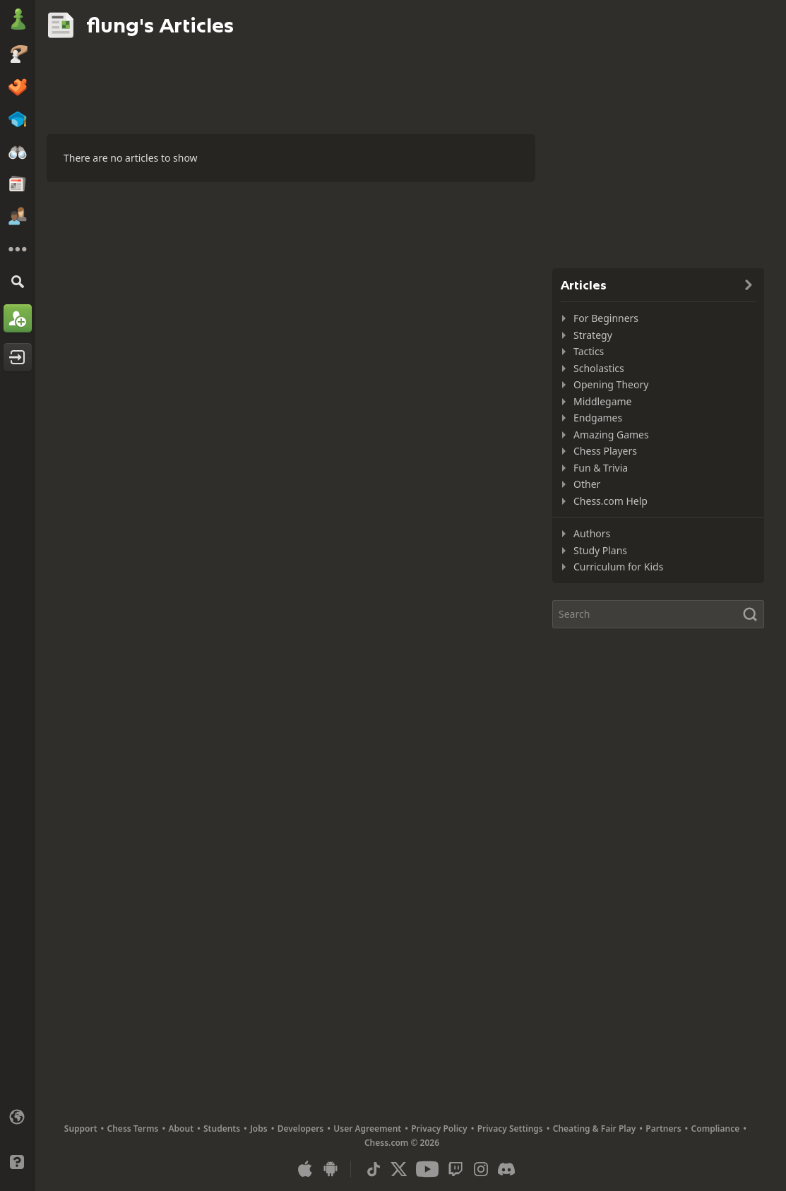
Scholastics (598, 368)
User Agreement (367, 1129)
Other (586, 484)
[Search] (17, 281)
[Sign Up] (18, 318)
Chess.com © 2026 (401, 1143)
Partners (663, 1129)
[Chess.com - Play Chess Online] (17, 20)
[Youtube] (427, 1169)
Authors (591, 533)
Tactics (588, 351)
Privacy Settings (510, 1129)
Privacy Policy (439, 1129)
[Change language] (17, 1117)
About (181, 1129)
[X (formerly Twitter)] (399, 1169)
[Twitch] (455, 1169)
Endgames (597, 417)
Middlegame (602, 401)
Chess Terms (133, 1129)
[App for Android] (330, 1169)
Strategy (592, 335)
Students (221, 1129)
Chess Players (605, 450)
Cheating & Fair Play (594, 1129)
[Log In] (18, 357)
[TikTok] (373, 1169)
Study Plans (600, 550)
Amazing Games (611, 434)
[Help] (17, 1162)
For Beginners (605, 318)
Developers (301, 1129)
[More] (17, 249)
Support (80, 1129)
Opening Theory (610, 384)
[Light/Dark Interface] (17, 1139)
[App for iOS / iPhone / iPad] (305, 1169)
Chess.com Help (610, 501)
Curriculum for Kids (618, 566)
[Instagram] (480, 1169)
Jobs (259, 1129)
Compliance (715, 1129)
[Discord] (506, 1169)
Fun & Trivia (600, 467)
